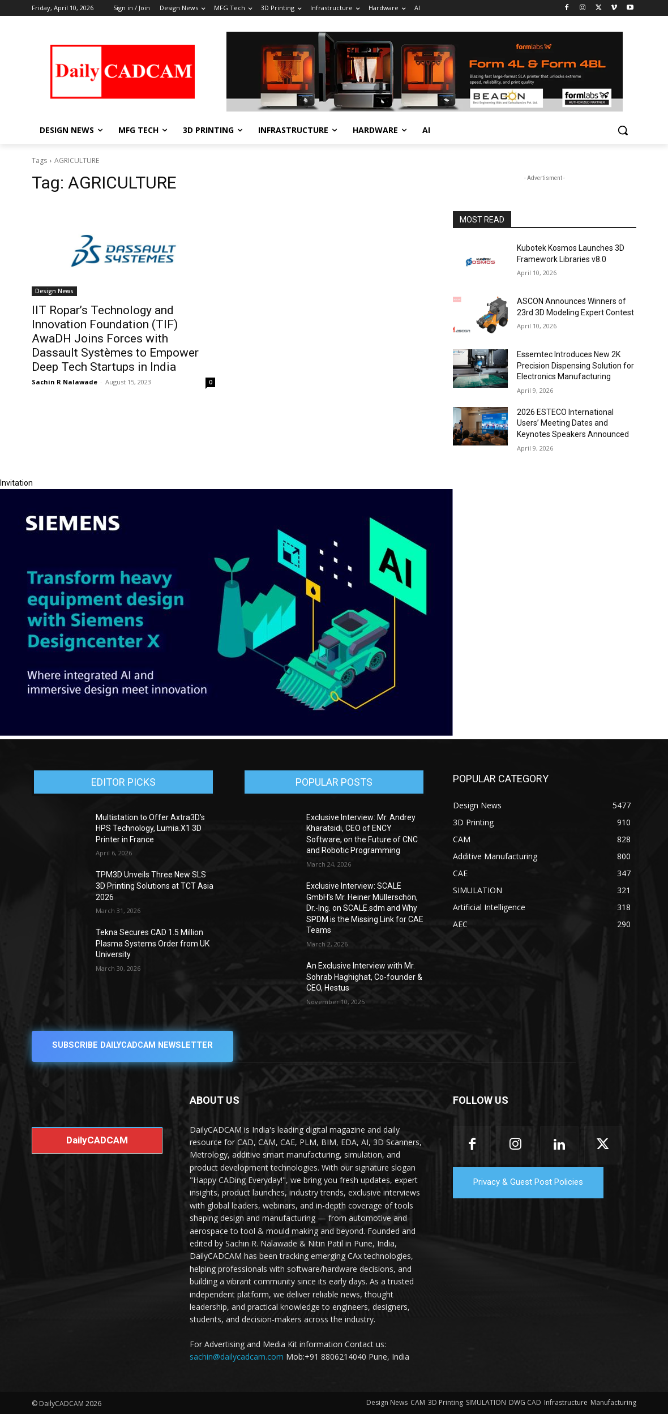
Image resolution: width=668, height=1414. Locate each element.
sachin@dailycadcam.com (237, 1356)
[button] (622, 130)
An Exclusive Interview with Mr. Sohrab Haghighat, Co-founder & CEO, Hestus (364, 976)
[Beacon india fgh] (424, 72)
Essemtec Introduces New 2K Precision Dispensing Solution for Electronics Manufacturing (575, 365)
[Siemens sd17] (226, 733)
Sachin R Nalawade (64, 382)
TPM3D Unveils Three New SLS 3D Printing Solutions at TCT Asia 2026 (154, 885)
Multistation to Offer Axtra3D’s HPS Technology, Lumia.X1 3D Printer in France (150, 828)
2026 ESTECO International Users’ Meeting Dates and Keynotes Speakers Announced (573, 423)
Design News (54, 291)
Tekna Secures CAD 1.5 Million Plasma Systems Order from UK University (152, 943)
